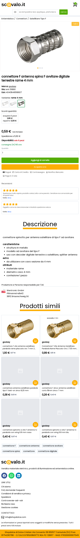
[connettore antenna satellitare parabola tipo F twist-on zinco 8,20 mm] (20, 389)
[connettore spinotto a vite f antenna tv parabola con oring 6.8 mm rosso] (20, 431)
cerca (63, 12)
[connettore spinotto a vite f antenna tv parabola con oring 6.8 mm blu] (60, 431)
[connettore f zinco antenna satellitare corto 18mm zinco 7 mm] (60, 389)
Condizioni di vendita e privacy (16, 493)
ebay (9, 198)
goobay (12, 86)
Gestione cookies (9, 507)
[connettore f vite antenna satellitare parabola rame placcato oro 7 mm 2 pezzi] (20, 347)
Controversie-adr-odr (12, 500)
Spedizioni (6, 497)
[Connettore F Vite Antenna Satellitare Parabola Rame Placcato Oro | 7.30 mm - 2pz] (60, 347)
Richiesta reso (8, 504)
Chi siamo (6, 486)
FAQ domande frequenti (13, 490)
